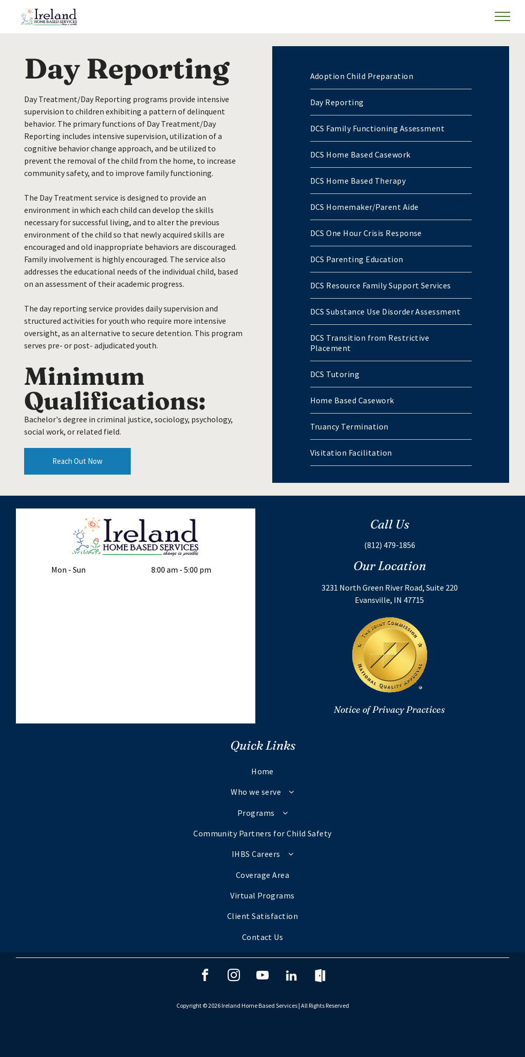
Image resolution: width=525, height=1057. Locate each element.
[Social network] (320, 976)
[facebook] (205, 976)
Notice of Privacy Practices (389, 709)
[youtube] (262, 976)
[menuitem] (391, 76)
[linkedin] (291, 976)
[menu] (502, 16)
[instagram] (234, 976)
